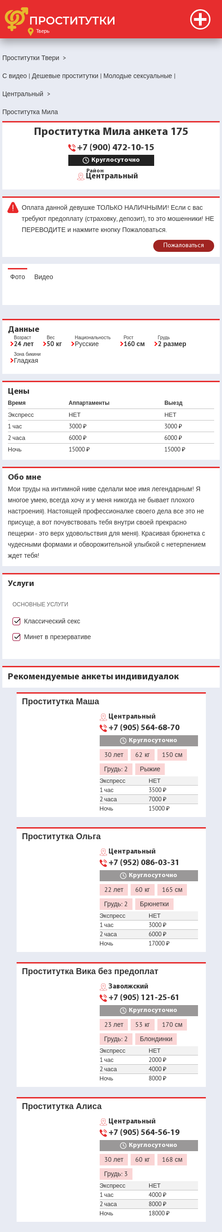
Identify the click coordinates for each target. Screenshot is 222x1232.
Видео (43, 277)
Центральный (112, 175)
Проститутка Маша (60, 701)
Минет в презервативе (57, 637)
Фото (17, 277)
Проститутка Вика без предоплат (90, 971)
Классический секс (52, 621)
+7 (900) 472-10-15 (115, 147)
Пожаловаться (183, 245)
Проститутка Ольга (61, 836)
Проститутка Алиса (62, 1106)
